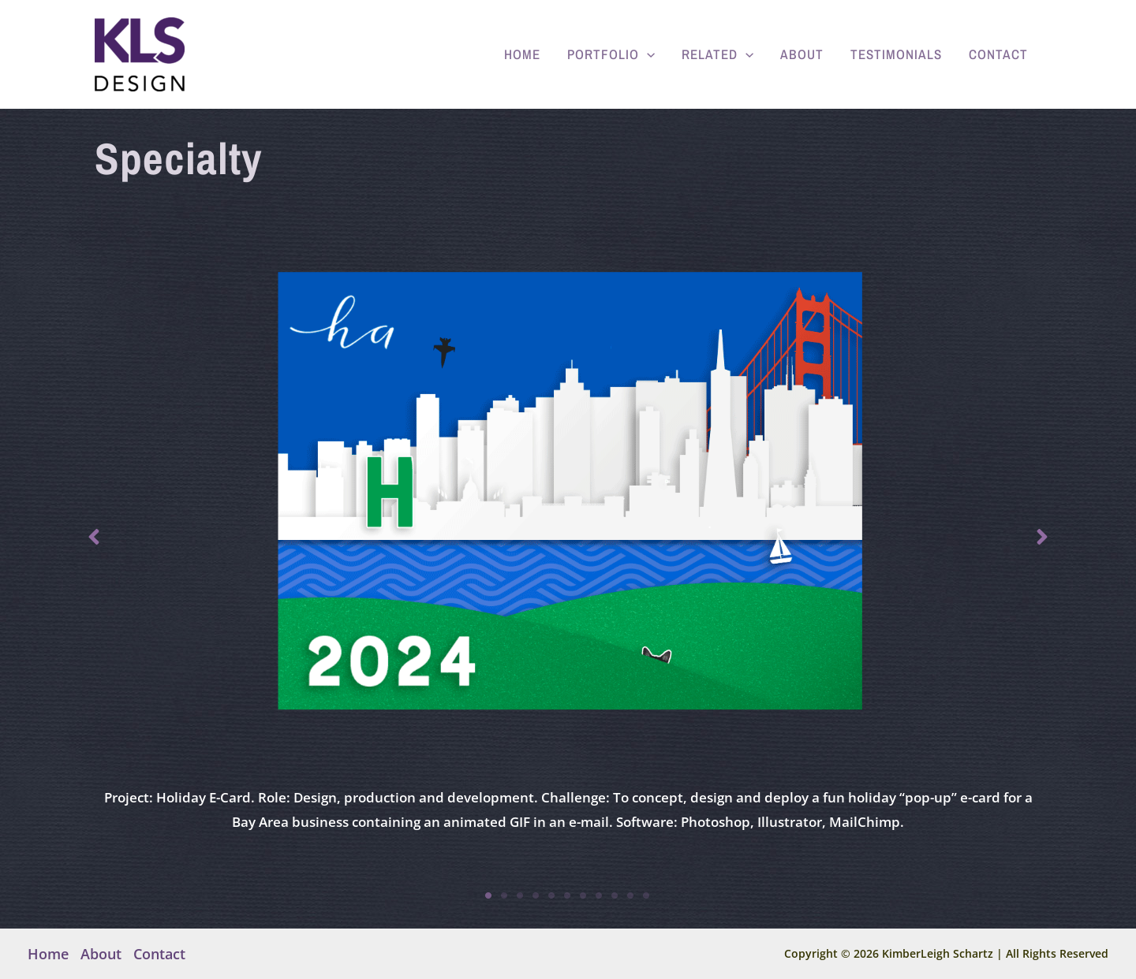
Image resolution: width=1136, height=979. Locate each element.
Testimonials (896, 54)
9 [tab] (615, 895)
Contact (998, 54)
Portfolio (611, 54)
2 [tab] (505, 895)
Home (522, 54)
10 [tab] (631, 895)
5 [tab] (552, 895)
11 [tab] (647, 895)
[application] (647, 54)
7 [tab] (584, 895)
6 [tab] (568, 895)
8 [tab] (599, 895)
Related (717, 54)
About (802, 54)
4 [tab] (536, 895)
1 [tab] (489, 895)
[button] (94, 537)
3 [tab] (521, 895)
